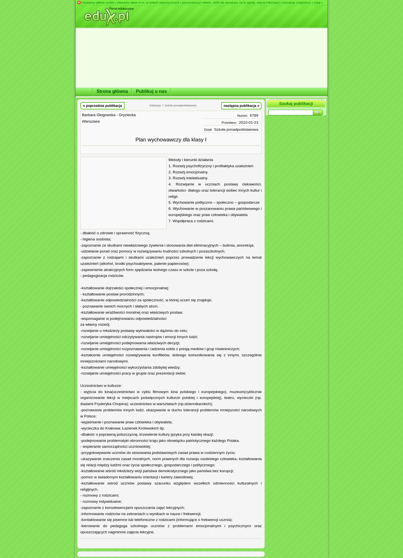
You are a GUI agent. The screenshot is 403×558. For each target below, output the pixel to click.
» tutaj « (317, 2)
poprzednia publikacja (102, 105)
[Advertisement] (123, 193)
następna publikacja (241, 105)
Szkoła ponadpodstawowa (236, 129)
